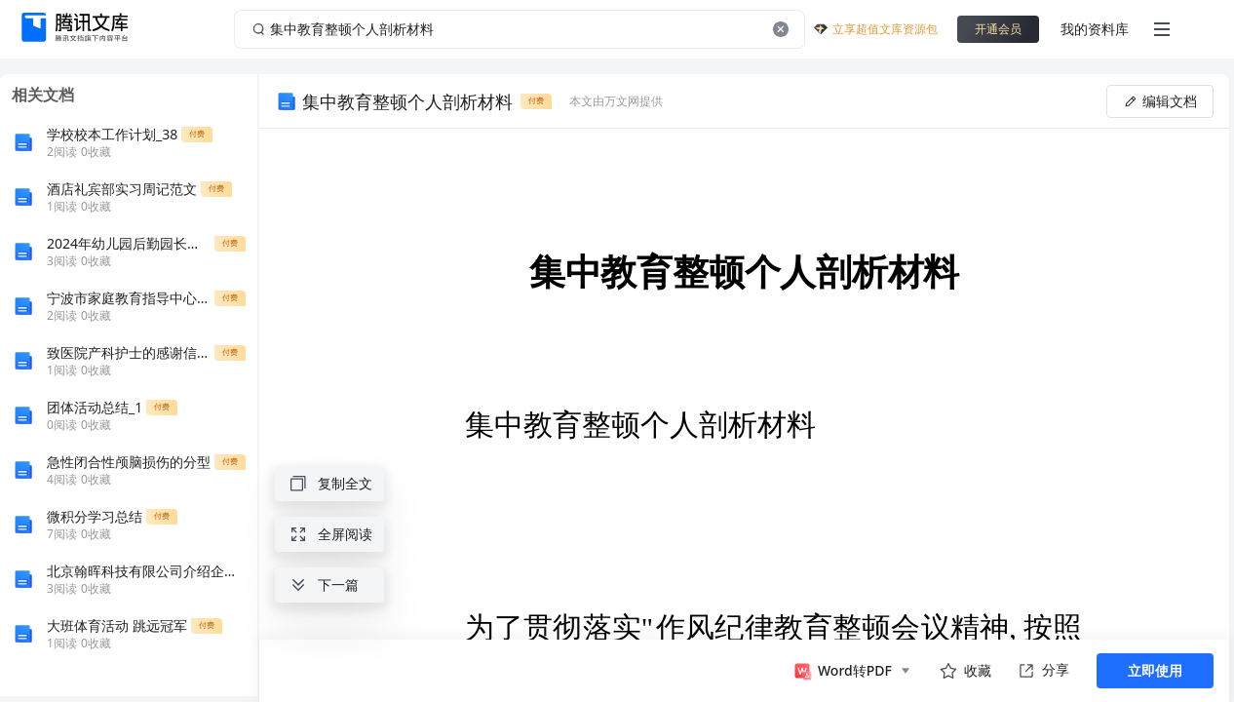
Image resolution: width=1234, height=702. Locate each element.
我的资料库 (1094, 29)
